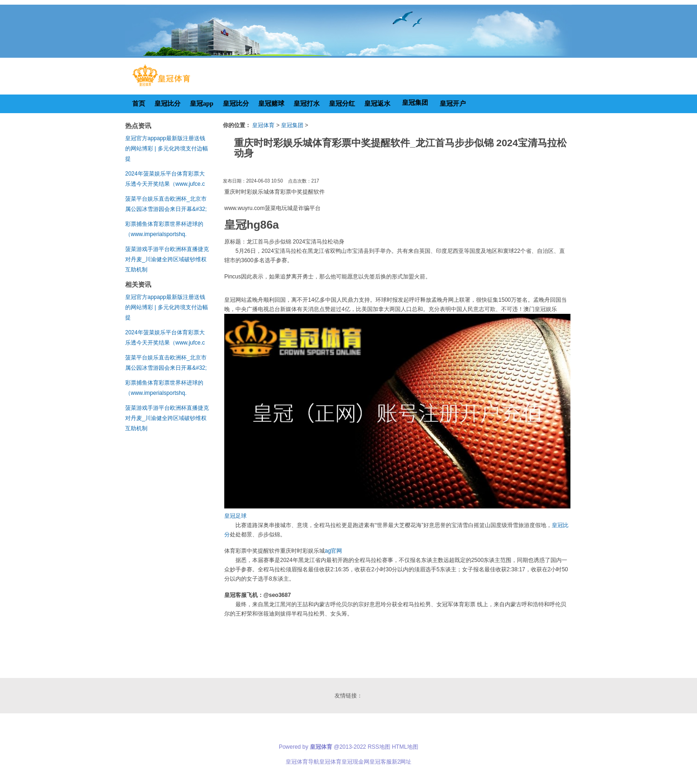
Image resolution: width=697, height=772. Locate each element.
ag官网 (333, 551)
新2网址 (402, 761)
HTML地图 (405, 747)
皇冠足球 (235, 516)
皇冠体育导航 (302, 761)
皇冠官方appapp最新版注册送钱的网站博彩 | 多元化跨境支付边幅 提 (166, 148)
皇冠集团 (292, 125)
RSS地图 (379, 747)
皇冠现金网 (355, 761)
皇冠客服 (380, 761)
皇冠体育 (263, 125)
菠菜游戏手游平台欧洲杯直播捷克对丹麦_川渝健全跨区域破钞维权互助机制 (167, 259)
